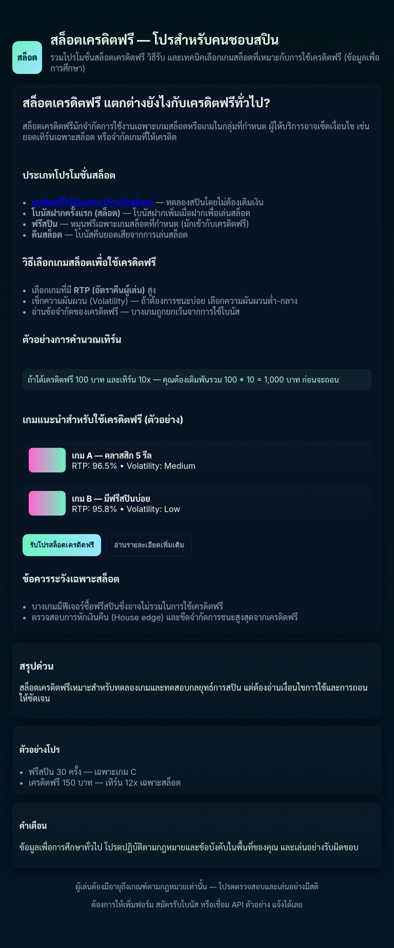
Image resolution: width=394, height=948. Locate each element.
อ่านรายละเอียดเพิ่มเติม (149, 545)
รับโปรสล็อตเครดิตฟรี (62, 545)
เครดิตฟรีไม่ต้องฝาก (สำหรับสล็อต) (92, 202)
